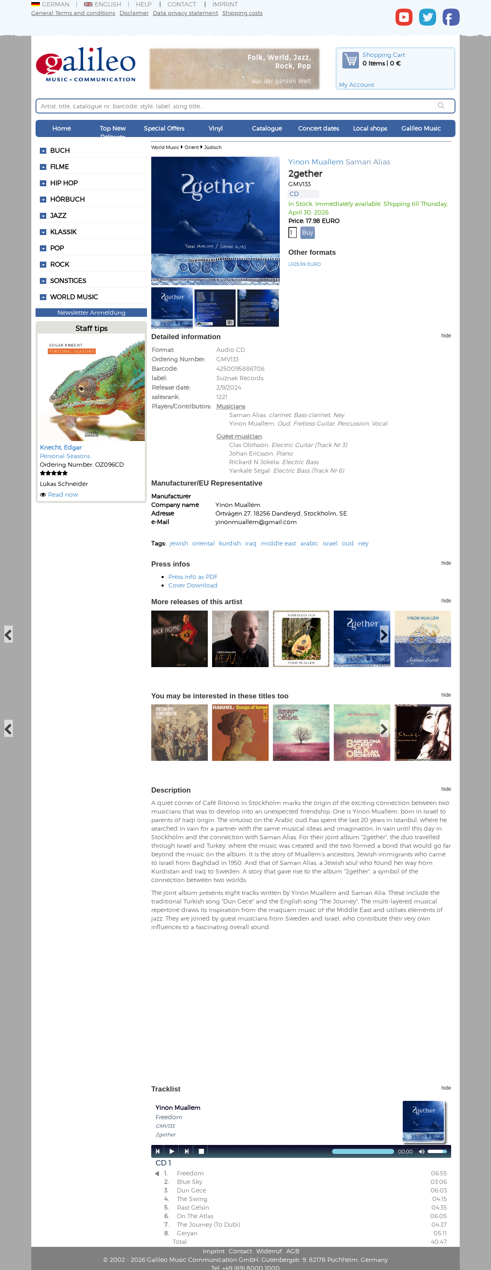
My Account (356, 84)
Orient (192, 147)
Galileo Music (421, 128)
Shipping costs (242, 12)
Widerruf (269, 1251)
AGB (292, 1251)
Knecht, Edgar (60, 447)
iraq (251, 543)
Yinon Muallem (316, 161)
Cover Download (193, 585)
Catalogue (267, 128)
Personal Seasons (65, 455)
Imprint (225, 4)
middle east (278, 543)
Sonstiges (68, 280)
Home (61, 128)
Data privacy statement (185, 12)
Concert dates (318, 128)
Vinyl (216, 128)
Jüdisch (213, 147)
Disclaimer (134, 12)
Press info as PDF (193, 576)
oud (348, 543)
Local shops (370, 128)
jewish (179, 543)
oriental (203, 543)
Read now (63, 494)
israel (330, 543)
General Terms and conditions (73, 12)
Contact (182, 4)
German (50, 4)
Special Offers (164, 128)
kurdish (230, 543)
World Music (74, 297)
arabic (309, 543)
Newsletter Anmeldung (91, 312)
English (102, 4)
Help (143, 4)
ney (363, 543)
